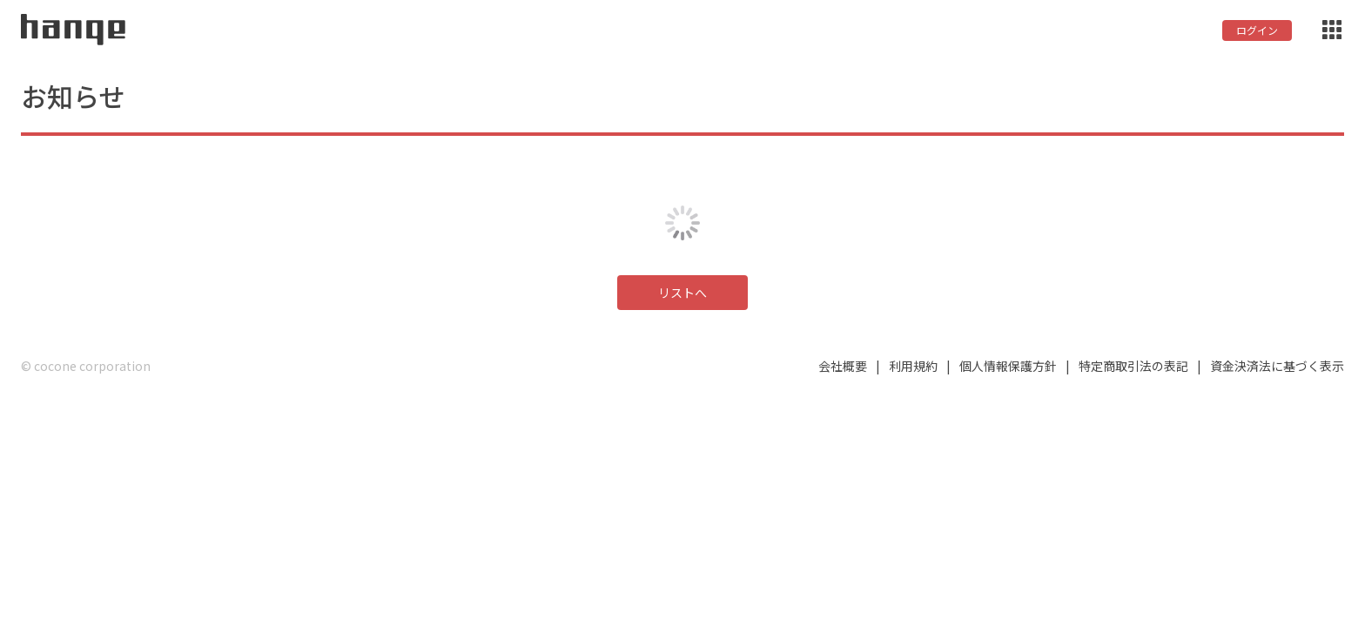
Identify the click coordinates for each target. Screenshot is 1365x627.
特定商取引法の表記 (1133, 365)
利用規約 (913, 365)
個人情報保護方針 (1008, 365)
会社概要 (842, 365)
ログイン (1257, 30)
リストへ (682, 292)
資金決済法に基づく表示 (1277, 365)
